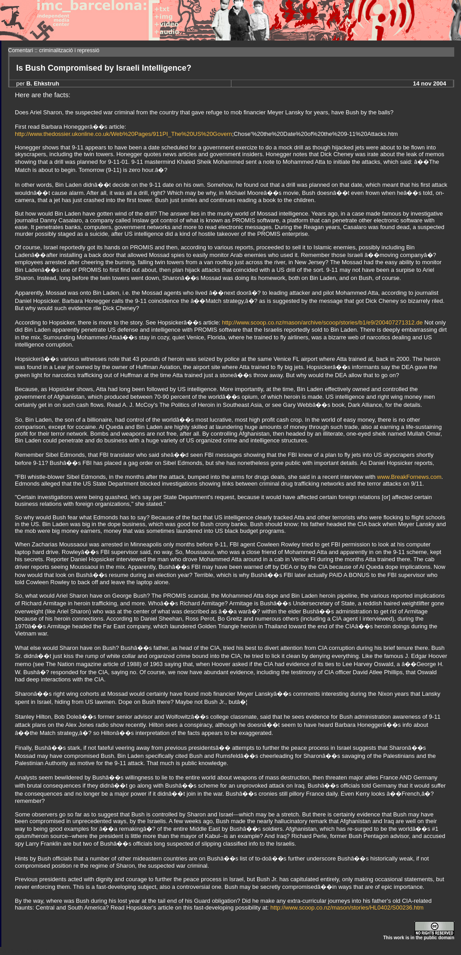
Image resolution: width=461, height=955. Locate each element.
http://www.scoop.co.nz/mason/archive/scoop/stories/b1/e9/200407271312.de (322, 322)
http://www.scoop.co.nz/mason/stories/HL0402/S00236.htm (347, 907)
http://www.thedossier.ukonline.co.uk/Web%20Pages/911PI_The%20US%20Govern (123, 134)
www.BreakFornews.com (409, 476)
